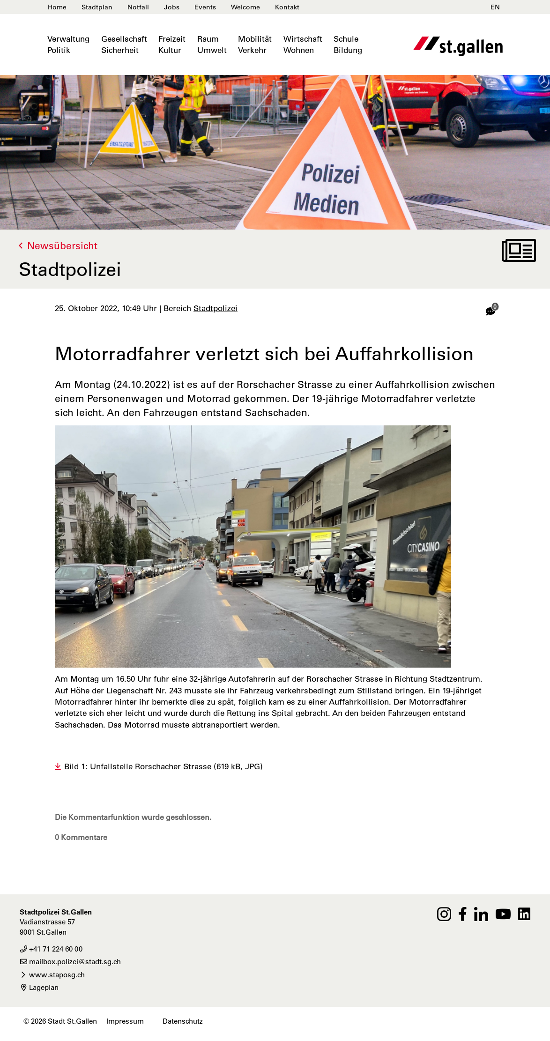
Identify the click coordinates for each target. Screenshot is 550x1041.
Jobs (171, 7)
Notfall (138, 7)
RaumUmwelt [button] (212, 44)
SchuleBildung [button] (348, 44)
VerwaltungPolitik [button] (68, 44)
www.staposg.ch (52, 974)
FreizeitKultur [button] (172, 44)
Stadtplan (97, 7)
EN (495, 7)
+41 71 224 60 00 (51, 948)
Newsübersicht (62, 246)
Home (57, 7)
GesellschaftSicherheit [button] (124, 44)
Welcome (245, 7)
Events (205, 7)
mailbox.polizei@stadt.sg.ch (70, 961)
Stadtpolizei (215, 308)
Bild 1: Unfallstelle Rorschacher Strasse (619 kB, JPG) (163, 766)
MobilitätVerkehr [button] (255, 44)
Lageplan (39, 987)
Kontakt (287, 7)
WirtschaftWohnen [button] (302, 44)
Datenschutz (183, 1021)
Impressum (125, 1021)
